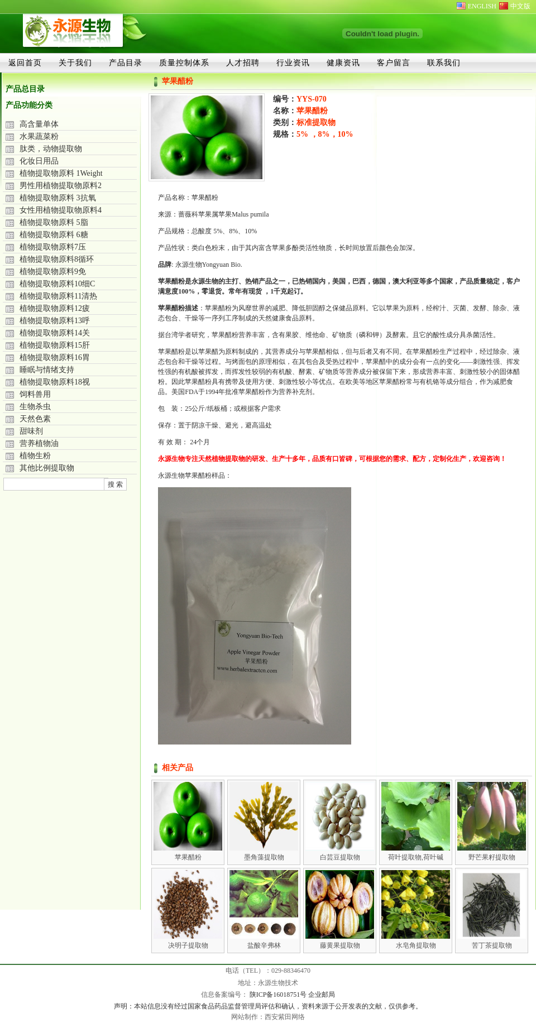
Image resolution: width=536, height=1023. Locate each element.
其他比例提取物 (47, 468)
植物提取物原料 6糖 (54, 234)
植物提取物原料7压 (53, 247)
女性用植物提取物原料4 (61, 210)
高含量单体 (39, 124)
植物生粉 (35, 456)
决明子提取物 (188, 945)
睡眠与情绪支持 (47, 370)
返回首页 (25, 62)
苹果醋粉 (188, 857)
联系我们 (444, 62)
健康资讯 (343, 62)
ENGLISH (482, 6)
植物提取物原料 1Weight (61, 173)
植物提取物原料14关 (55, 333)
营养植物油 (39, 443)
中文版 (520, 6)
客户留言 (393, 62)
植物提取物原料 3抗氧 (58, 198)
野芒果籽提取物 (491, 857)
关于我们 (75, 62)
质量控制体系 (184, 62)
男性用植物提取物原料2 (61, 185)
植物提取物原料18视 (55, 382)
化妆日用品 (39, 161)
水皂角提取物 (416, 945)
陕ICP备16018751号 (279, 994)
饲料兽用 (35, 394)
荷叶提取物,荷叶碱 (415, 857)
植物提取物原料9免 (53, 271)
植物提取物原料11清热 (58, 296)
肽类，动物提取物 (51, 149)
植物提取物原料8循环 (57, 259)
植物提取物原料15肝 (55, 345)
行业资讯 (293, 62)
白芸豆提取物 (340, 857)
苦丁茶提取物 (492, 945)
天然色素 (35, 419)
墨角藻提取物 (264, 857)
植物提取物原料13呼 (55, 320)
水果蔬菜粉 (39, 136)
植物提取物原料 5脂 (54, 222)
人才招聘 (243, 62)
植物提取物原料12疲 (55, 308)
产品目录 (125, 62)
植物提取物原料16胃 (55, 357)
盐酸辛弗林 (264, 945)
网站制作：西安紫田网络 (268, 1017)
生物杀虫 (35, 406)
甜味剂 (31, 431)
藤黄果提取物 (340, 945)
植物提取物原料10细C (57, 284)
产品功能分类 (29, 105)
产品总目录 (25, 89)
